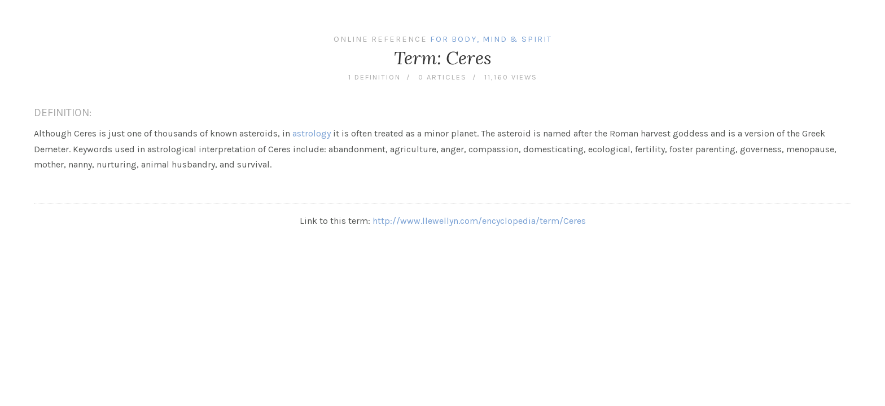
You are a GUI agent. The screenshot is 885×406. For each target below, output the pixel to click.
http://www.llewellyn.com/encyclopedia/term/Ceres (479, 220)
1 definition (374, 77)
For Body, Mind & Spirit (491, 39)
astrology (311, 133)
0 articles (442, 77)
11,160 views (510, 77)
